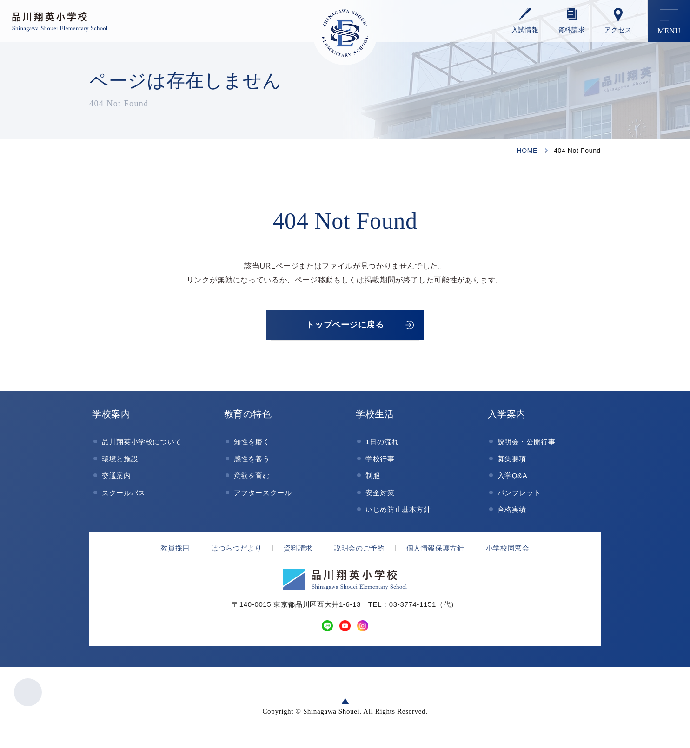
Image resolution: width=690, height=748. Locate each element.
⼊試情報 (525, 29)
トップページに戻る (345, 327)
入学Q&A (513, 479)
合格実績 (512, 513)
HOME (527, 150)
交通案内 (116, 479)
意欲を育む (252, 479)
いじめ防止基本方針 (398, 513)
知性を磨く (252, 445)
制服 (372, 479)
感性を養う (252, 462)
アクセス (618, 29)
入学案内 (507, 417)
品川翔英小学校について (142, 445)
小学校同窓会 (508, 551)
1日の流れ (382, 445)
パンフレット (519, 496)
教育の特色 (248, 417)
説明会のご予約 (359, 551)
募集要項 (512, 462)
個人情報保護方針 (435, 551)
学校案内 (111, 417)
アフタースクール (263, 496)
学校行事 (380, 462)
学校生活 (375, 417)
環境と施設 (120, 462)
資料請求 (571, 29)
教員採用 (175, 551)
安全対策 (380, 496)
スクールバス (124, 496)
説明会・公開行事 (527, 445)
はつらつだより (236, 551)
